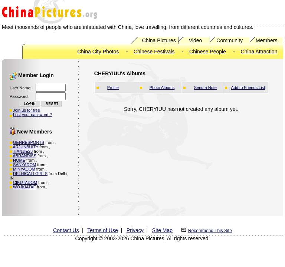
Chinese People (207, 52)
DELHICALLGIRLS (30, 173)
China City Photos (98, 52)
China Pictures (159, 40)
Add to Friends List (248, 87)
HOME (19, 160)
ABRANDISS (24, 156)
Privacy (135, 230)
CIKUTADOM (25, 182)
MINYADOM (24, 169)
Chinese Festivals (154, 52)
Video (195, 40)
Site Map (162, 230)
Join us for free (26, 110)
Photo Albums (162, 87)
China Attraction (259, 52)
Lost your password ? (32, 114)
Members (266, 40)
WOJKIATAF (24, 187)
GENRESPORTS (28, 142)
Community (229, 40)
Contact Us (66, 230)
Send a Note (205, 87)
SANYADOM (24, 164)
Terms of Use (102, 230)
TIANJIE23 (23, 151)
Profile (113, 87)
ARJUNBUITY (25, 147)
